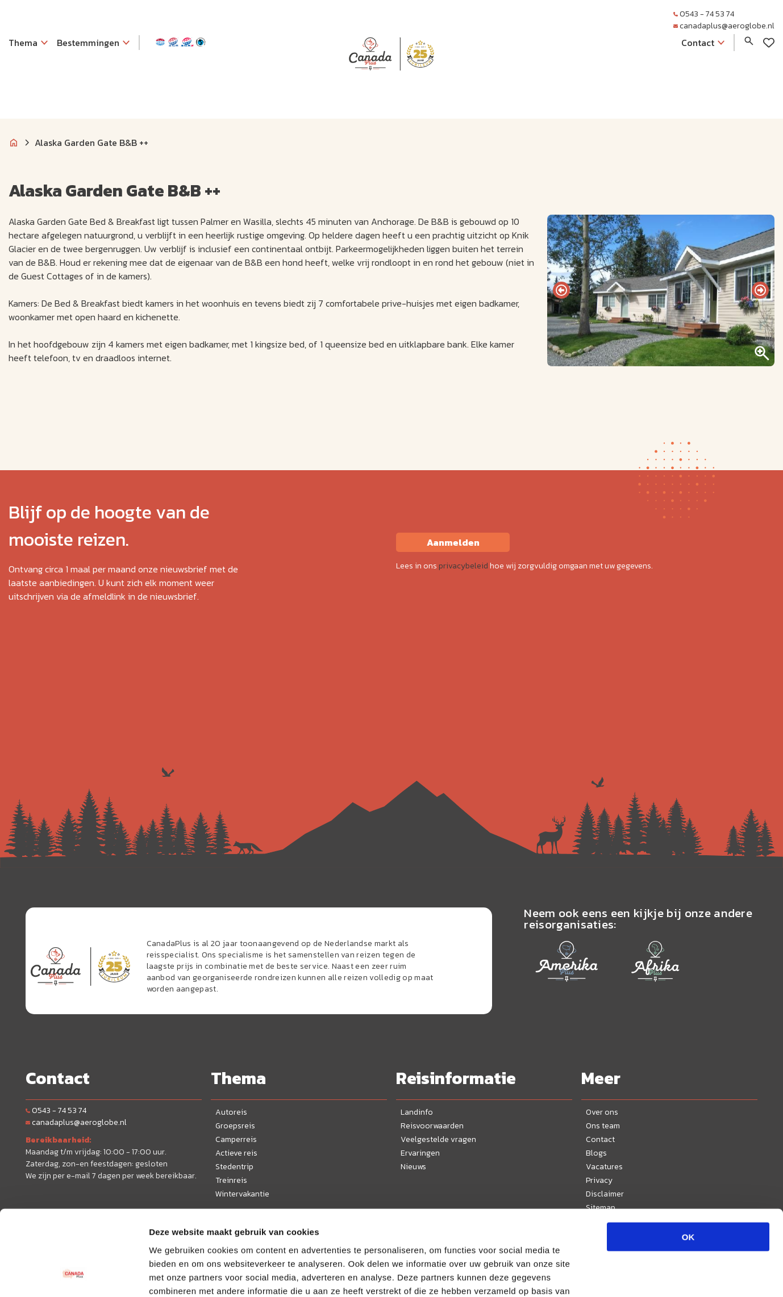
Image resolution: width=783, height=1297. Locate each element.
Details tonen (614, 1274)
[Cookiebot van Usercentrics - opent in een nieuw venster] (73, 1274)
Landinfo (417, 1112)
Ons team (603, 1126)
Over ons (602, 1112)
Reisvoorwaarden (432, 1126)
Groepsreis (235, 1126)
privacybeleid (463, 566)
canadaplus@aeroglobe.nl (723, 26)
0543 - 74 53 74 (703, 14)
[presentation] (561, 290)
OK (688, 1161)
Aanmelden (453, 542)
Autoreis (231, 1112)
